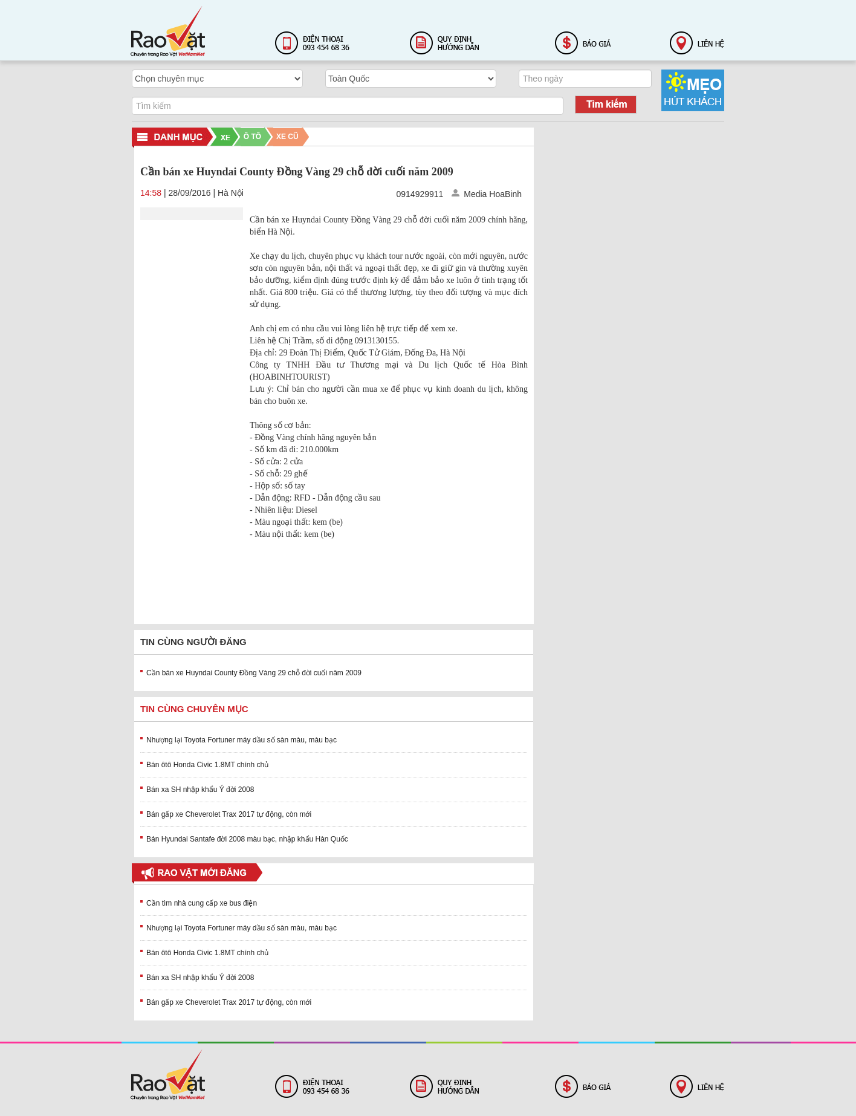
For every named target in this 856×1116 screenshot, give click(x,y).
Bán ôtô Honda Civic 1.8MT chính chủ (207, 765)
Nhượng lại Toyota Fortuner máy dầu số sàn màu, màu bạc (241, 740)
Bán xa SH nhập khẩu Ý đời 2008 (200, 789)
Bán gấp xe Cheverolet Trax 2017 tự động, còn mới (228, 814)
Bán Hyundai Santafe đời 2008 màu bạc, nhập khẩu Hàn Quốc (247, 839)
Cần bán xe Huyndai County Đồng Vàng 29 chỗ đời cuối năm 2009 (254, 673)
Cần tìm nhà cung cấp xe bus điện (201, 903)
